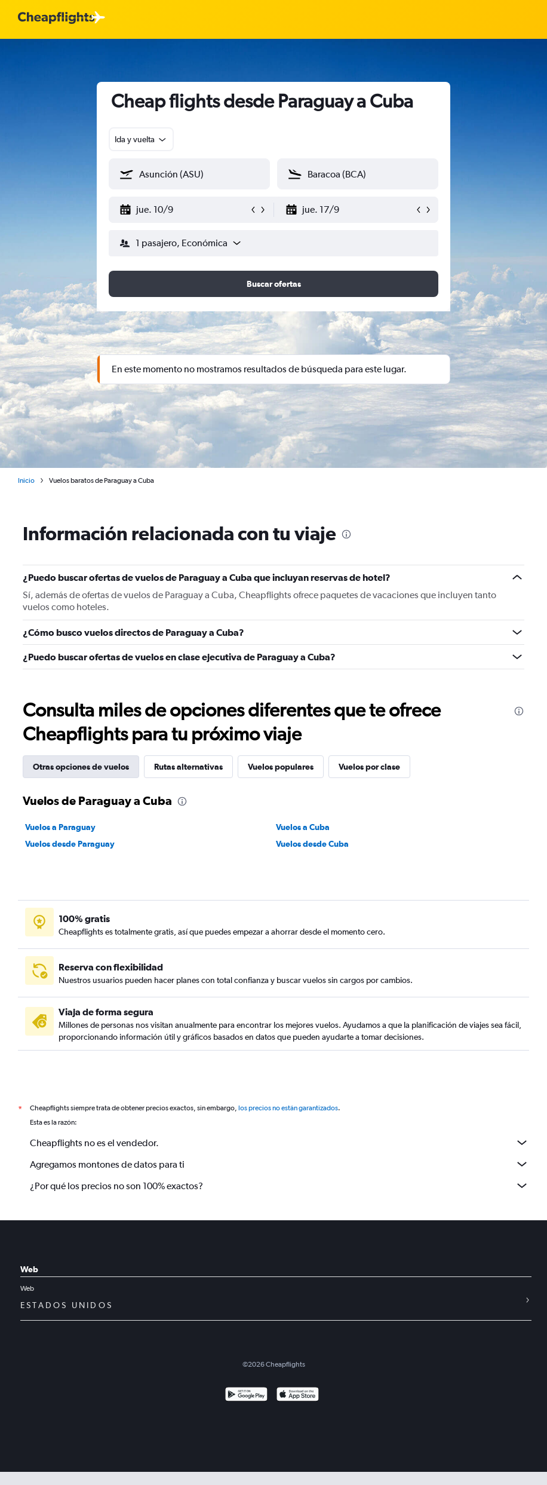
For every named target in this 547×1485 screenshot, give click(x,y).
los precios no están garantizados (288, 1108)
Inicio (26, 480)
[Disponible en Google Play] (246, 1395)
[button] (183, 209)
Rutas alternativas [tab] (188, 766)
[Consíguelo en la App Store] (298, 1395)
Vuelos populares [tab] (281, 766)
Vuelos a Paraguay (60, 827)
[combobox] (141, 139)
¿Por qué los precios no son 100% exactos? (279, 1185)
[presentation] (346, 534)
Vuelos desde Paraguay (70, 844)
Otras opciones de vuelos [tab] (81, 766)
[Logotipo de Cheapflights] (56, 18)
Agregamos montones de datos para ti (279, 1164)
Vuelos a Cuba (303, 827)
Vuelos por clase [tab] (369, 766)
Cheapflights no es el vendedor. (279, 1142)
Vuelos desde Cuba (312, 844)
